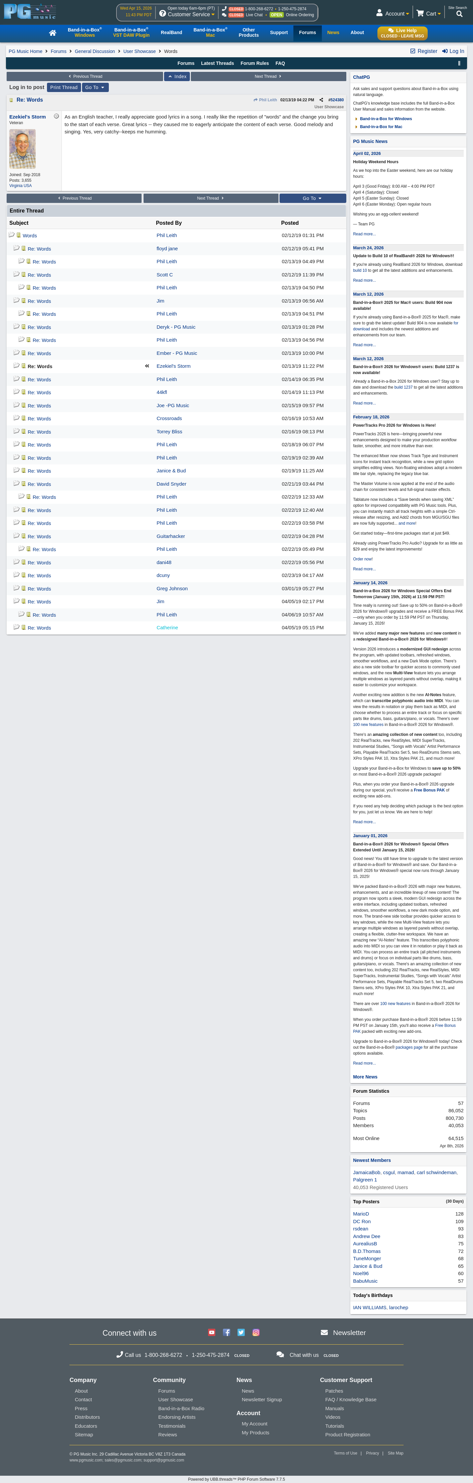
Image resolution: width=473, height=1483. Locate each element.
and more (407, 523)
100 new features (368, 724)
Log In (453, 51)
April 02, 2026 (367, 153)
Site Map (395, 1453)
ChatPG (361, 77)
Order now (362, 559)
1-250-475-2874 (292, 9)
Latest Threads (217, 63)
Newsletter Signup (262, 1399)
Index (177, 76)
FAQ (280, 63)
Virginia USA (20, 185)
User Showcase (139, 51)
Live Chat (254, 15)
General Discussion (95, 51)
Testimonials (172, 1426)
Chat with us (304, 1355)
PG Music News (370, 141)
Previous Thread (84, 76)
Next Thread (268, 76)
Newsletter (349, 1332)
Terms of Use (345, 1453)
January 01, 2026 (370, 835)
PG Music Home (25, 51)
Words (30, 235)
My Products (255, 1432)
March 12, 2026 (368, 294)
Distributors (87, 1417)
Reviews (167, 1434)
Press (81, 1408)
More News (365, 1076)
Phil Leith (265, 100)
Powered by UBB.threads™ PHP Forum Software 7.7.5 (236, 1479)
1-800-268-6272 (259, 9)
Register (423, 51)
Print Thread (64, 87)
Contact (83, 1399)
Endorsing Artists (177, 1417)
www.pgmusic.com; (86, 1460)
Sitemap (84, 1434)
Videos (332, 1417)
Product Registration (347, 1434)
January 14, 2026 (370, 582)
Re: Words (30, 100)
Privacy (372, 1453)
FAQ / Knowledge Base (350, 1399)
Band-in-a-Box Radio (181, 1408)
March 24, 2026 (368, 247)
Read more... (364, 234)
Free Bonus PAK (429, 790)
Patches (334, 1391)
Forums (58, 51)
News (248, 1391)
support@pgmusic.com (164, 1460)
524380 (337, 100)
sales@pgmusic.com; (124, 1460)
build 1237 (403, 387)
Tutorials (334, 1426)
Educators (86, 1426)
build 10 (360, 270)
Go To (95, 87)
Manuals (334, 1408)
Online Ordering (300, 15)
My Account (255, 1423)
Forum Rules (254, 63)
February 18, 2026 (371, 416)
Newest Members (372, 1160)
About (81, 1391)
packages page (409, 1047)
